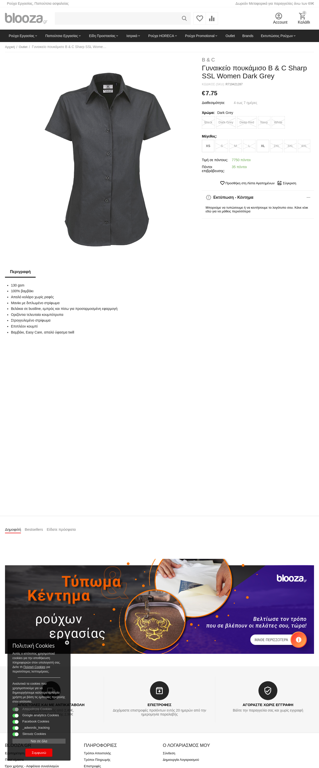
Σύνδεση (169, 753)
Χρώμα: (208, 113)
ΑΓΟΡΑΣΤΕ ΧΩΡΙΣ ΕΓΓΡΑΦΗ (268, 705)
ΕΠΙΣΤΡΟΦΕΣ (159, 705)
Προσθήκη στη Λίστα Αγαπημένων (247, 183)
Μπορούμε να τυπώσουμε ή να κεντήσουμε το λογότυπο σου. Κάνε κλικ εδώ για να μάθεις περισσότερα (257, 209)
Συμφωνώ (38, 753)
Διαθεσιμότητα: (213, 103)
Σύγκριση (286, 183)
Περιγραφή (20, 272)
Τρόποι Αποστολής (97, 753)
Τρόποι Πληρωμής (97, 760)
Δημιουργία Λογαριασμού (181, 760)
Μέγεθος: (209, 136)
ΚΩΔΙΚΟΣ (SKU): (213, 84)
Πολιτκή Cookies (34, 667)
